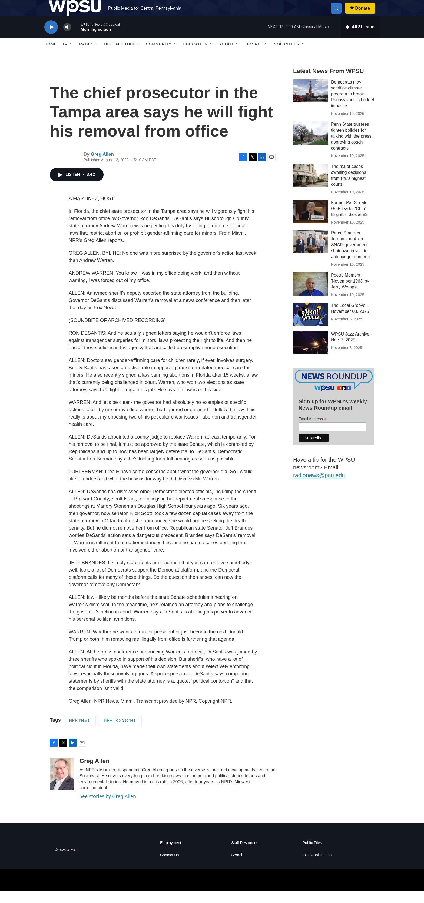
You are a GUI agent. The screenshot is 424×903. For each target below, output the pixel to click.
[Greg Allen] (62, 786)
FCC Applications (317, 867)
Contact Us (169, 867)
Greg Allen (102, 166)
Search (237, 867)
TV (65, 56)
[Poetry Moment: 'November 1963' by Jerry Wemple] (310, 296)
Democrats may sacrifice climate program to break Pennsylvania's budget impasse (352, 106)
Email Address (312, 431)
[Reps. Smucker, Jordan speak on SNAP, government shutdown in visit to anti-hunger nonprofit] (310, 253)
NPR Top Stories (120, 732)
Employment (170, 855)
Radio (85, 56)
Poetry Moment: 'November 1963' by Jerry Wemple (350, 293)
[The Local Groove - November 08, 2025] (310, 326)
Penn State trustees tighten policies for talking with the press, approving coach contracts (352, 148)
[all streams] (360, 39)
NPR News (79, 732)
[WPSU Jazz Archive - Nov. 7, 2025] (310, 355)
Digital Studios (122, 56)
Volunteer (287, 56)
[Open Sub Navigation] (71, 56)
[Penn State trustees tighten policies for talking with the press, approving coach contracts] (310, 145)
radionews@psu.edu (319, 487)
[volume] (67, 39)
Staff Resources (244, 855)
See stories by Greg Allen (108, 808)
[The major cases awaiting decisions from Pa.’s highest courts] (310, 187)
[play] (51, 39)
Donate (365, 14)
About (226, 56)
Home (50, 56)
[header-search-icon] (338, 14)
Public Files (312, 855)
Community (158, 56)
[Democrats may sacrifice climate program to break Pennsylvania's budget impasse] (310, 103)
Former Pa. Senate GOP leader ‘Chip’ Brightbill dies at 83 (349, 221)
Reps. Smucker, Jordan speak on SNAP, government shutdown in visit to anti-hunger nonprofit (351, 257)
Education (195, 56)
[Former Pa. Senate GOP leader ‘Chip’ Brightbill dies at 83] (310, 223)
